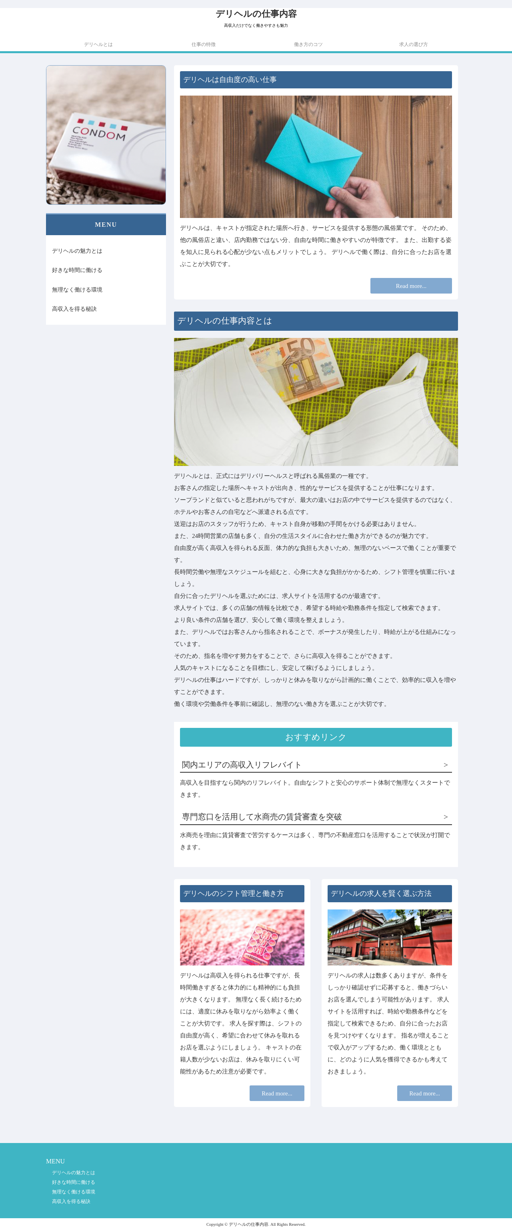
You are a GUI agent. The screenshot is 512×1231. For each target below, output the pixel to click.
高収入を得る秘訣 (74, 309)
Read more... (411, 286)
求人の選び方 (413, 44)
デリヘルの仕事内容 (256, 14)
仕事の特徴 (204, 44)
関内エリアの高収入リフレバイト (242, 765)
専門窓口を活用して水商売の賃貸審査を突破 (262, 817)
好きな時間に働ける (77, 270)
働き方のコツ (308, 44)
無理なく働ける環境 (77, 289)
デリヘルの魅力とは (77, 251)
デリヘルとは (98, 44)
